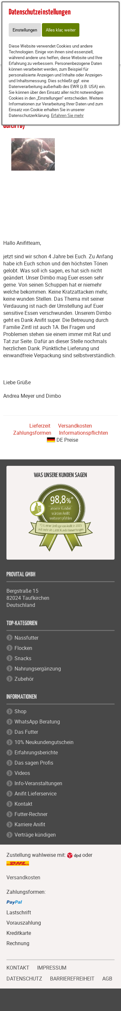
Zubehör (24, 678)
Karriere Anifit (30, 824)
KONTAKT (17, 967)
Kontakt (23, 803)
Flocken (23, 648)
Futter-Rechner (31, 814)
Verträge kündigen (35, 834)
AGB (107, 979)
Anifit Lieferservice (35, 793)
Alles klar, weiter (61, 30)
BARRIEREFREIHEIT (72, 978)
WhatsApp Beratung (37, 721)
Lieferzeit (39, 425)
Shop (20, 711)
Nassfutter (26, 637)
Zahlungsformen (32, 432)
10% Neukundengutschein (44, 742)
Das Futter (26, 731)
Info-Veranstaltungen (38, 783)
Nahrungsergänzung (38, 668)
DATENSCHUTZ (24, 978)
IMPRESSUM (51, 967)
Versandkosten (75, 425)
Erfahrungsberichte (36, 752)
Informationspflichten (83, 432)
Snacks (23, 658)
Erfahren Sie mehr (67, 115)
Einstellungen (25, 30)
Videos (22, 772)
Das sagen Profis (34, 762)
